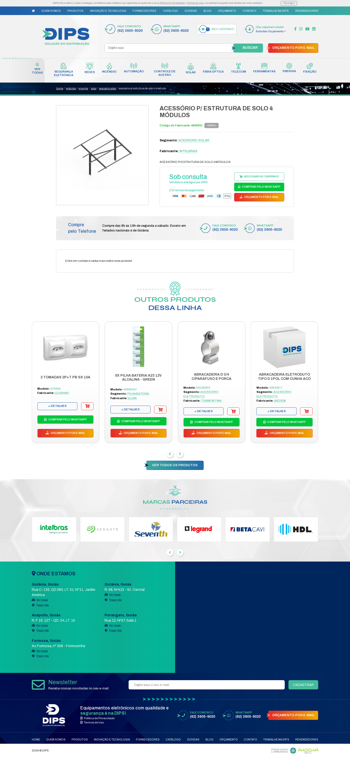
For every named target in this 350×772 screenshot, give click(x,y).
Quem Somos (51, 10)
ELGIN (132, 397)
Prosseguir (289, 3)
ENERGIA (83, 88)
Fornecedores (144, 10)
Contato (249, 10)
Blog (207, 10)
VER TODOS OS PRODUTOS (175, 465)
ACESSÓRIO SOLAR (107, 88)
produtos (71, 88)
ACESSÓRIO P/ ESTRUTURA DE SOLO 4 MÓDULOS (142, 88)
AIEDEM (280, 400)
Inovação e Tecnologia (108, 10)
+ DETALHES (57, 405)
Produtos (75, 10)
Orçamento (227, 10)
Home (36, 739)
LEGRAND (62, 392)
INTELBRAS (188, 151)
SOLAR (94, 88)
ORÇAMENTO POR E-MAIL (293, 48)
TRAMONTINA (211, 400)
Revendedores (306, 10)
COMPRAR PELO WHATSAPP (260, 186)
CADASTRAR (303, 685)
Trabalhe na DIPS (276, 10)
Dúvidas (191, 10)
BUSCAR (250, 48)
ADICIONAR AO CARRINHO (261, 176)
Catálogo (170, 10)
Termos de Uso (195, 3)
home (59, 88)
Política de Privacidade (172, 3)
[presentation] (170, 454)
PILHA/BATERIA (138, 393)
